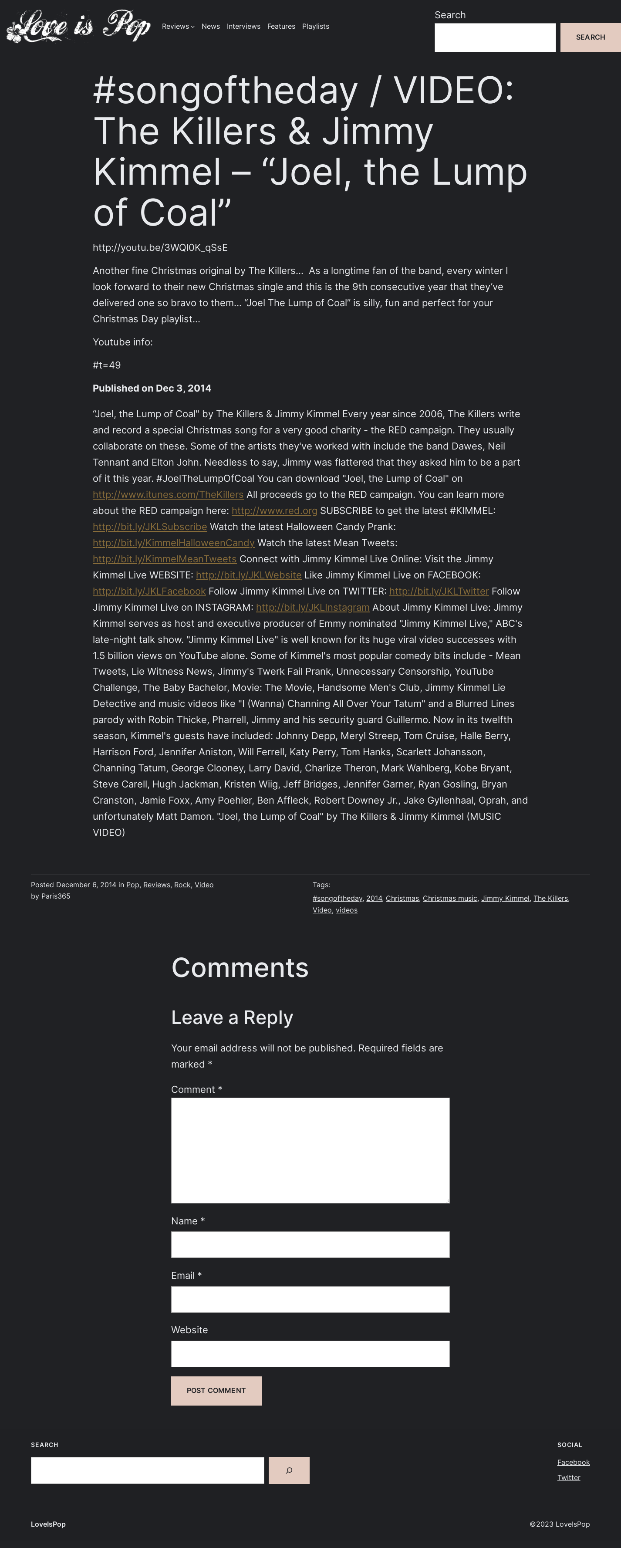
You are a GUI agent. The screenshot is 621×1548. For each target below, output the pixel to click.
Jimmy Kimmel (505, 898)
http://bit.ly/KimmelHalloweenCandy (174, 542)
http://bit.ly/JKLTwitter (439, 591)
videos (347, 910)
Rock (182, 885)
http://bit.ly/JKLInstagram (313, 607)
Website (189, 1329)
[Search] (289, 1470)
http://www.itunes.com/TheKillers (168, 494)
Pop (132, 885)
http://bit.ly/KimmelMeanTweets (165, 558)
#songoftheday (337, 898)
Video (204, 885)
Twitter (568, 1478)
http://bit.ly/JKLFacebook (149, 591)
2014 (374, 898)
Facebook (573, 1462)
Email (186, 1275)
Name (188, 1221)
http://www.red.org (274, 510)
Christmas (402, 898)
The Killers (550, 898)
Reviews (156, 885)
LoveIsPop (48, 1524)
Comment (197, 1089)
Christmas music (450, 898)
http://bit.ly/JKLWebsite (249, 575)
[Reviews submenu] (193, 26)
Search (450, 14)
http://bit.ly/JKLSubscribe (150, 526)
